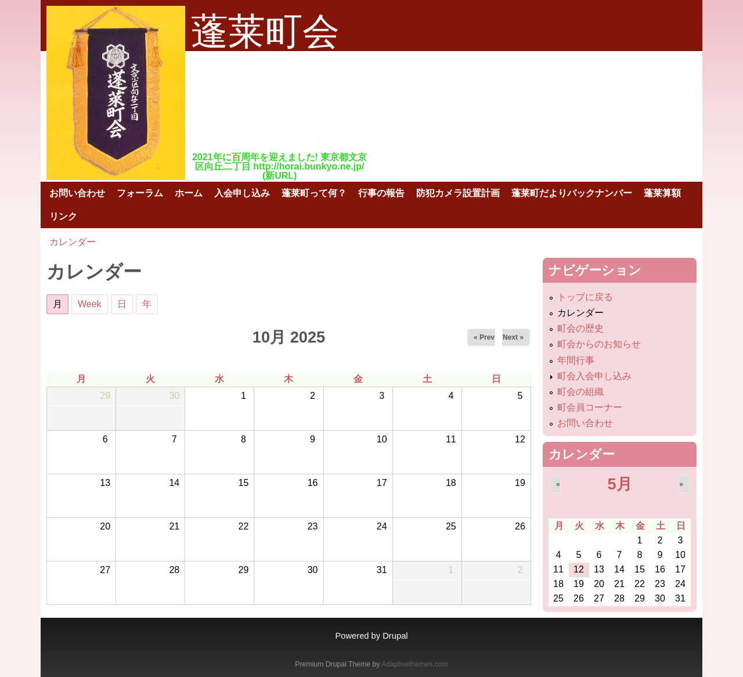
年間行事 (575, 360)
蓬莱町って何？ (314, 193)
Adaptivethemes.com (414, 664)
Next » (513, 337)
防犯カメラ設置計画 (458, 193)
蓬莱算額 (662, 193)
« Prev (484, 337)
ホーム (189, 193)
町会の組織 (580, 392)
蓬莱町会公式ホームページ (267, 79)
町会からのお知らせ (599, 344)
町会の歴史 (580, 328)
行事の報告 (381, 193)
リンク (63, 216)
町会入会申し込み (594, 376)
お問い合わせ (77, 193)
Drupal (395, 635)
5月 (619, 484)
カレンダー (72, 242)
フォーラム (140, 193)
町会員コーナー (589, 407)
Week (90, 304)
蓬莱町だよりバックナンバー (571, 193)
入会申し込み (242, 193)
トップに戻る (585, 297)
